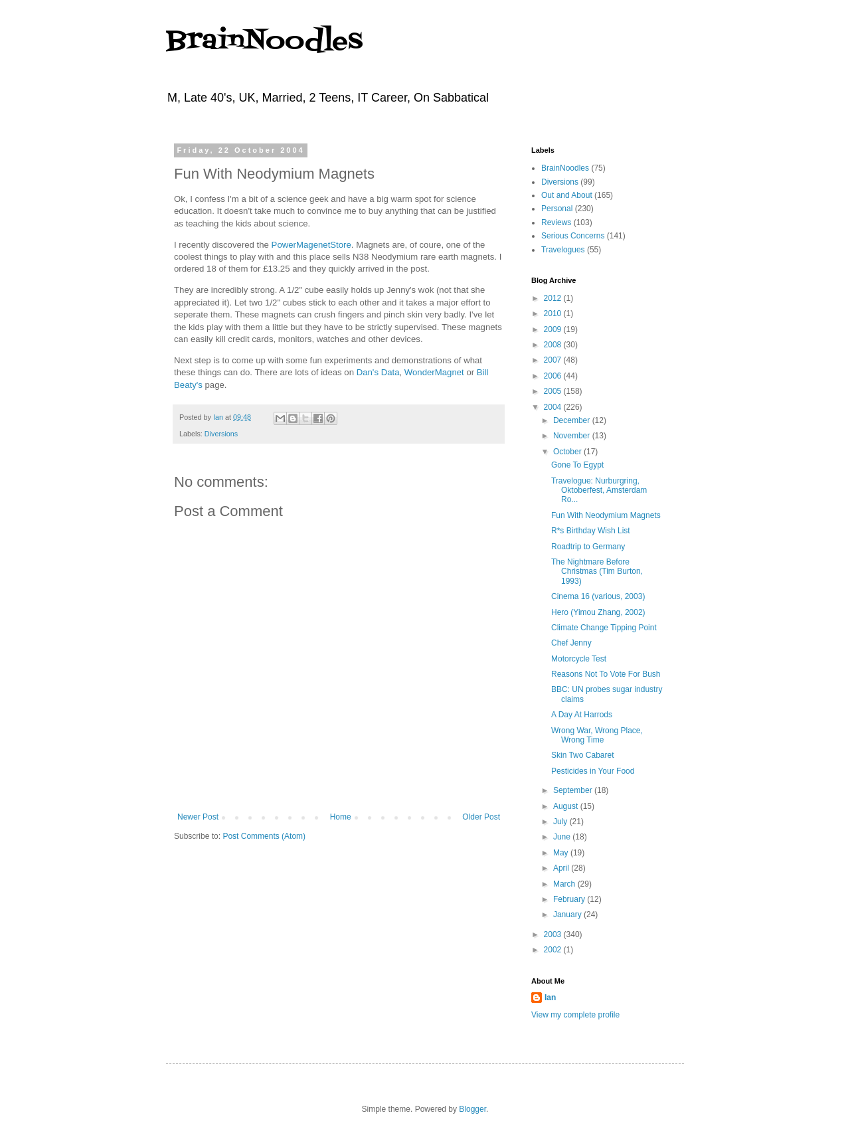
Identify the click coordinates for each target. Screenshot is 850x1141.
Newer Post (197, 817)
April (562, 868)
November (572, 435)
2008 (554, 344)
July (561, 821)
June (562, 836)
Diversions (221, 434)
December (572, 420)
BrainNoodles (264, 41)
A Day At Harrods (581, 714)
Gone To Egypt (577, 465)
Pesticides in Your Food (592, 771)
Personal (556, 208)
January (568, 914)
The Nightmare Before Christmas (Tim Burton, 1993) (597, 571)
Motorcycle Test (578, 658)
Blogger (472, 1109)
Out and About (566, 195)
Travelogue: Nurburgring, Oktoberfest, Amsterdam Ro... (599, 490)
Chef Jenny (571, 643)
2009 (554, 329)
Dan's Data (378, 372)
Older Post (481, 817)
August (566, 806)
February (570, 899)
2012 (554, 298)
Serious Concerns (572, 235)
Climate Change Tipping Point (604, 627)
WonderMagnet (434, 372)
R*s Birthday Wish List (590, 530)
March (565, 884)
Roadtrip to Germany (588, 546)
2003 (554, 934)
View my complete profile (575, 1014)
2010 (554, 313)
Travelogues (563, 249)
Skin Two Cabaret (582, 755)
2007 (554, 360)
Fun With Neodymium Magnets (606, 515)
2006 (554, 376)
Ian (550, 997)
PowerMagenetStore (311, 245)
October (568, 451)
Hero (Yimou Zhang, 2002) (598, 612)
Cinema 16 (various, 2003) (598, 596)
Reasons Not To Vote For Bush (606, 674)
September (573, 790)
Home (340, 817)
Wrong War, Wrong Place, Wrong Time (597, 735)
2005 (554, 391)
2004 (554, 407)
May (561, 852)
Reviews (556, 222)
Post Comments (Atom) (263, 836)
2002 (554, 949)
